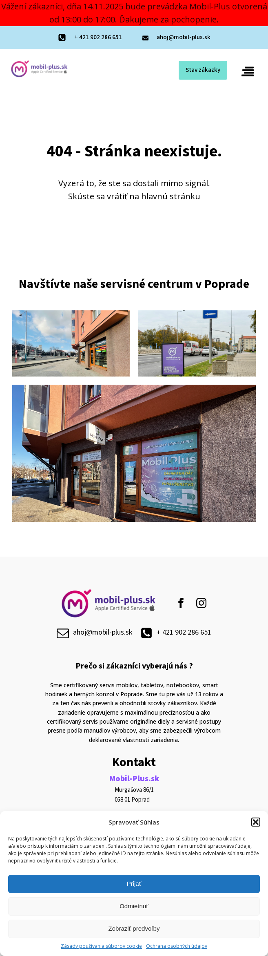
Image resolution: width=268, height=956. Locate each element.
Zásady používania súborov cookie (101, 946)
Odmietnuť (134, 906)
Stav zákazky (203, 70)
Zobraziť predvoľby (134, 928)
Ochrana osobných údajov (176, 946)
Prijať (134, 883)
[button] (256, 822)
